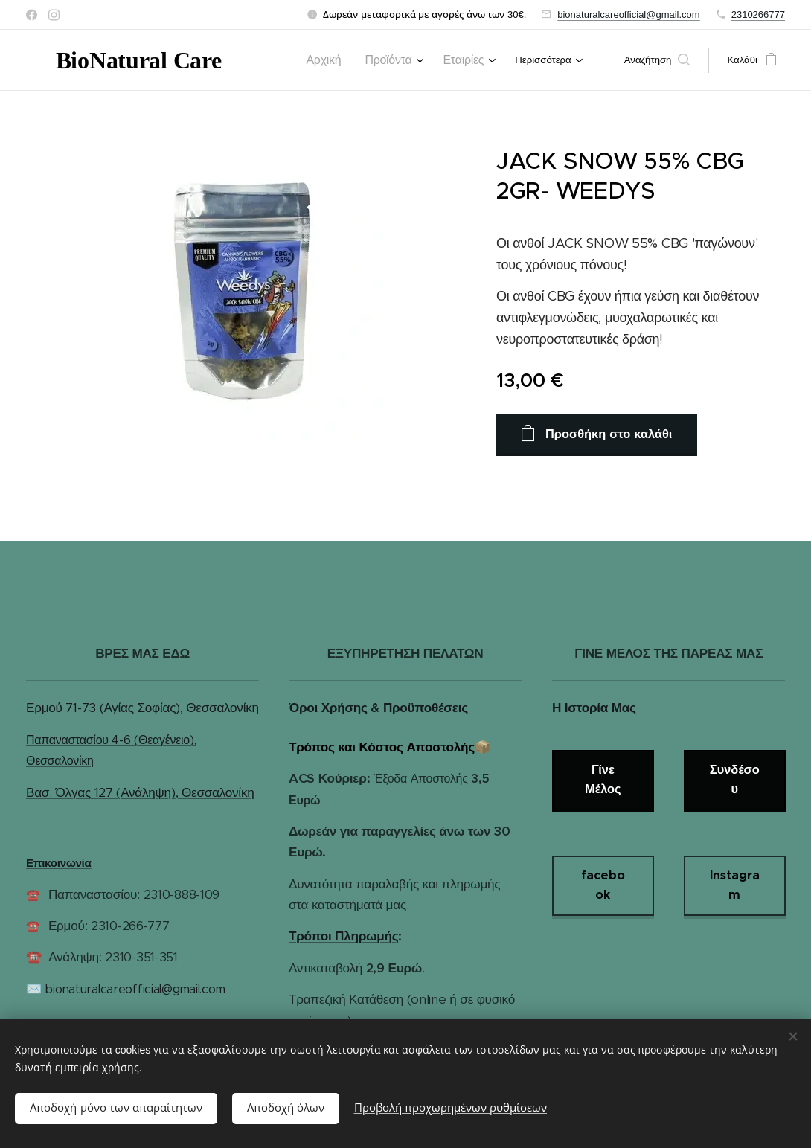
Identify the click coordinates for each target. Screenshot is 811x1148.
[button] (657, 60)
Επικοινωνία (59, 863)
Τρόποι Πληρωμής (343, 936)
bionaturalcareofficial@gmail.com (628, 14)
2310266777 (758, 14)
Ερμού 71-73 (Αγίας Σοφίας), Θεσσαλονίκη (142, 707)
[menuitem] (342, 60)
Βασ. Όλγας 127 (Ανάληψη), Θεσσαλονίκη (140, 791)
